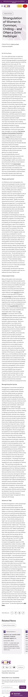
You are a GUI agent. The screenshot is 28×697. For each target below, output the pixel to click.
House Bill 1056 (13, 306)
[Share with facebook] (15, 612)
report (7, 137)
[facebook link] (3, 667)
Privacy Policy (5, 672)
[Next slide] (27, 2)
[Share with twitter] (12, 612)
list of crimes (7, 296)
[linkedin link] (7, 667)
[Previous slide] (1, 2)
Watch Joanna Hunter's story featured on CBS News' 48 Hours (15, 2)
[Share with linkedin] (19, 612)
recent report (17, 164)
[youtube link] (14, 667)
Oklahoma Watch (15, 44)
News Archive (8, 13)
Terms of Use (12, 672)
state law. (16, 292)
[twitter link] (10, 667)
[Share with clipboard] (23, 612)
